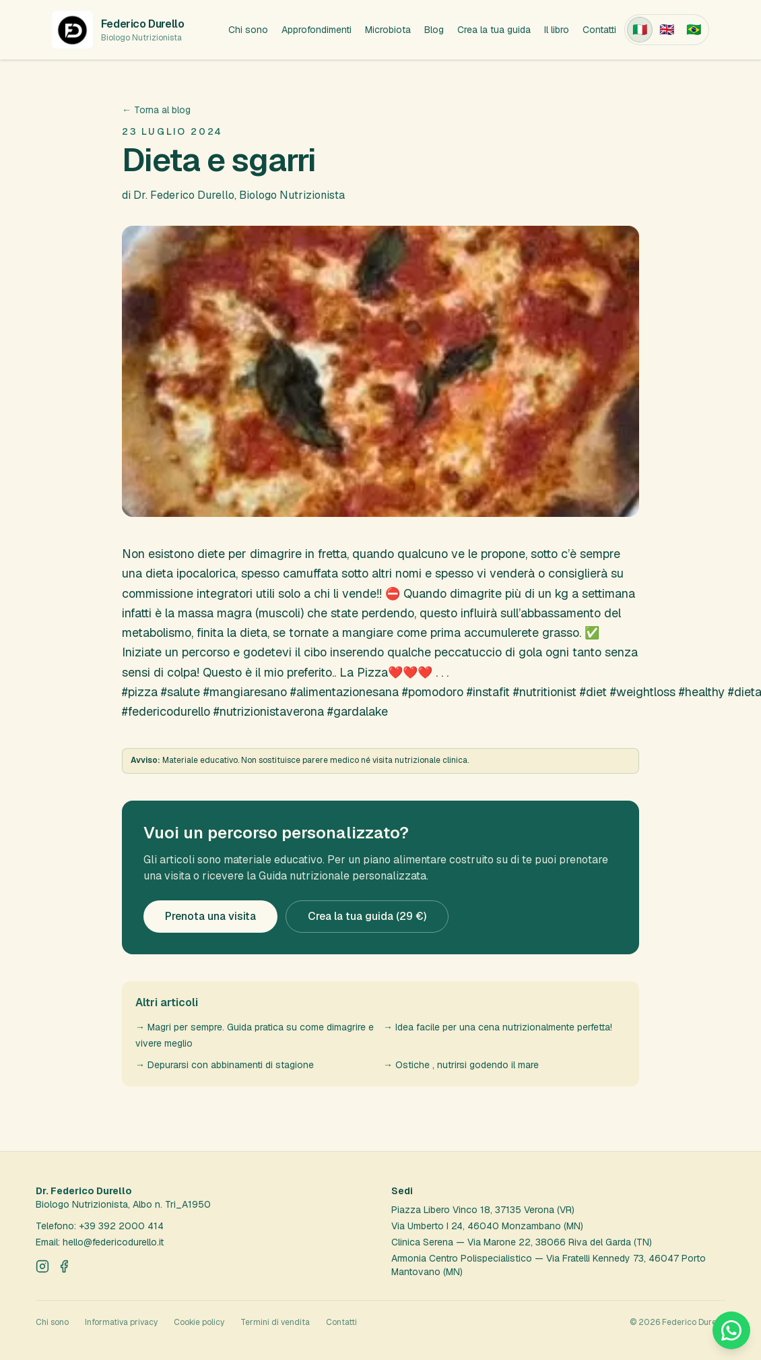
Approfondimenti (317, 30)
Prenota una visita (210, 916)
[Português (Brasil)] (694, 30)
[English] (667, 30)
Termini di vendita (275, 1322)
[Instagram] (42, 1266)
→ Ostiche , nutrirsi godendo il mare (461, 1065)
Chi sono (248, 30)
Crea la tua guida (494, 30)
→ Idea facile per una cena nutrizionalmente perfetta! (497, 1027)
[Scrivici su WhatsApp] (731, 1330)
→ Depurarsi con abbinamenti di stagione (224, 1065)
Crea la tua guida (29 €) (367, 916)
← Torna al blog (156, 110)
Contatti (599, 30)
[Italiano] (640, 30)
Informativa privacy (121, 1322)
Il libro (556, 30)
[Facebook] (64, 1266)
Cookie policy (199, 1322)
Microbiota (388, 30)
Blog (434, 30)
